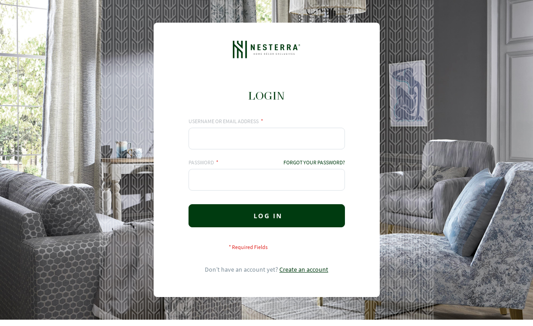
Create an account (303, 269)
